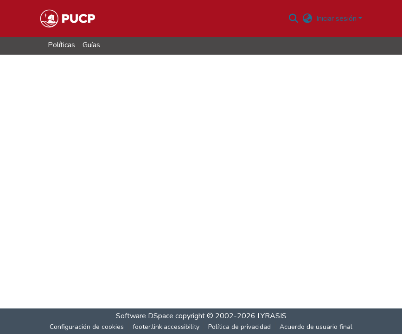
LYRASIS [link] (272, 316)
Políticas (61, 45)
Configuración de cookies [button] (87, 326)
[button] (67, 18)
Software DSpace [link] (144, 316)
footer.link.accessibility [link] (166, 326)
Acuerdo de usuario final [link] (316, 326)
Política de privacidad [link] (239, 326)
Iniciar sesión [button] (337, 18)
